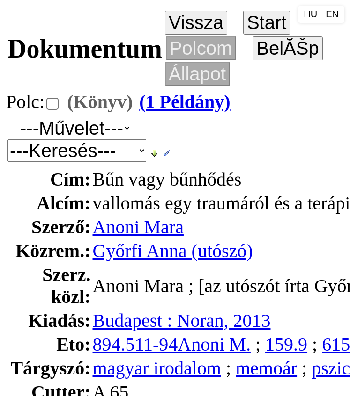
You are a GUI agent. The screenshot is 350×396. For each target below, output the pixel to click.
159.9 (286, 344)
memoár (266, 368)
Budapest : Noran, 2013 (182, 320)
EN (332, 14)
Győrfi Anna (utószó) (173, 250)
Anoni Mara (138, 227)
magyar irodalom (157, 368)
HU (310, 14)
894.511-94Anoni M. (172, 344)
